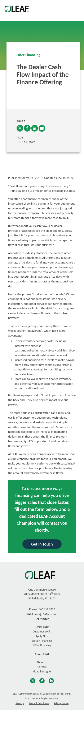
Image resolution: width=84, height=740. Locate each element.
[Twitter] (20, 128)
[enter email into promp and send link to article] (42, 128)
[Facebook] (27, 128)
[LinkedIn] (34, 128)
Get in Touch (42, 544)
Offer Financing (28, 55)
